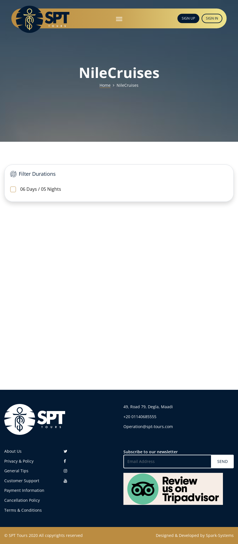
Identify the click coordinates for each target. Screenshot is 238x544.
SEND (222, 461)
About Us (13, 451)
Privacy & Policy (19, 461)
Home (105, 85)
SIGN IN (212, 18)
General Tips (16, 470)
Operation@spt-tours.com (148, 426)
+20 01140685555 (139, 416)
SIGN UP (188, 18)
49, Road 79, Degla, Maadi (148, 406)
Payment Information (24, 490)
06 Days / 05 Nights (35, 189)
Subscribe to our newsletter (150, 451)
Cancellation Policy (22, 500)
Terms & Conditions (23, 510)
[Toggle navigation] (119, 18)
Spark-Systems (220, 535)
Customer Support (21, 480)
